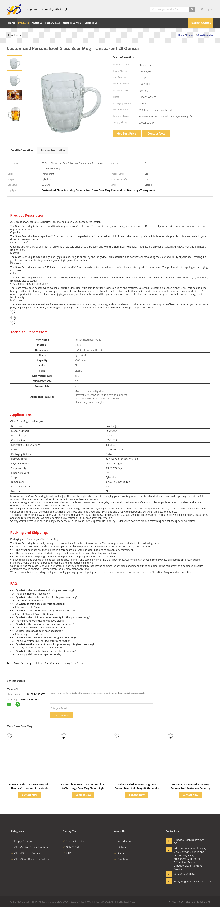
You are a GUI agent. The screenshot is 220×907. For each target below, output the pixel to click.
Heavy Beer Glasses (74, 663)
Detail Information (21, 150)
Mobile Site (203, 901)
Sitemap (190, 901)
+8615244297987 (35, 694)
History (120, 847)
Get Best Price (126, 133)
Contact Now (156, 133)
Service (120, 853)
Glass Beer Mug (22, 663)
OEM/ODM (71, 847)
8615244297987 (30, 699)
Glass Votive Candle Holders (29, 847)
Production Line (74, 841)
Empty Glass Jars (22, 841)
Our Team (121, 859)
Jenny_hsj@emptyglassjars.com (184, 881)
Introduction (123, 841)
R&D (67, 853)
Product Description (53, 150)
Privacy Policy (175, 901)
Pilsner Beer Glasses (47, 663)
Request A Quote (201, 22)
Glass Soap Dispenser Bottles (30, 859)
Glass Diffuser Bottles (25, 853)
